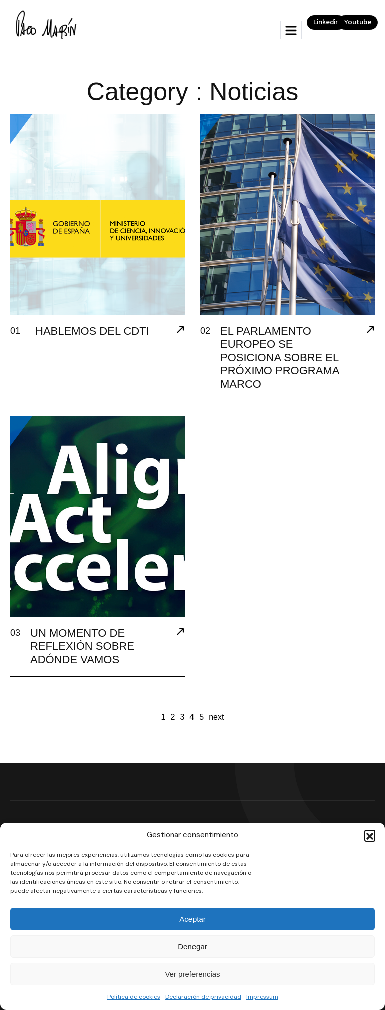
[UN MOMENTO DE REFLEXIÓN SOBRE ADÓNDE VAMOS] (180, 633)
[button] (370, 835)
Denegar (192, 946)
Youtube (357, 22)
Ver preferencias (192, 974)
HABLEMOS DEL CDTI (92, 331)
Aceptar (192, 919)
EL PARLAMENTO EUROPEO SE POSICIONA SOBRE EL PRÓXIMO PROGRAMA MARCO (279, 357)
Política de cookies (133, 997)
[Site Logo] (47, 24)
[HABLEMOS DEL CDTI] (180, 331)
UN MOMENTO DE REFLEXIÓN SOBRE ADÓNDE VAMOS (82, 646)
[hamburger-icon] (291, 30)
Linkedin (326, 22)
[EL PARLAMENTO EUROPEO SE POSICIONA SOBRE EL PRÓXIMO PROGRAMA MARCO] (370, 331)
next (216, 717)
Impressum (262, 997)
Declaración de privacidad (203, 997)
